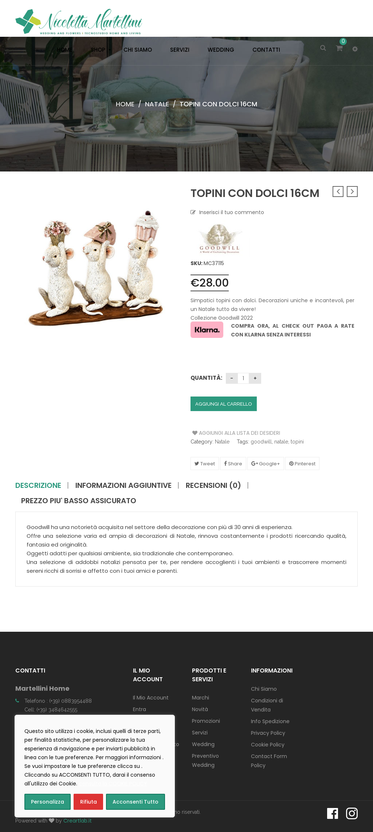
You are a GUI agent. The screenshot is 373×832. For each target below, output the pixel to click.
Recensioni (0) (213, 485)
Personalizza (47, 801)
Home (125, 104)
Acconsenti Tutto (135, 801)
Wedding (203, 744)
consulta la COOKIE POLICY (113, 783)
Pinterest (302, 463)
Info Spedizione (270, 721)
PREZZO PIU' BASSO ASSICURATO (78, 500)
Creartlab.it (77, 820)
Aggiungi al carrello (223, 404)
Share (233, 463)
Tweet (205, 463)
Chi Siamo (264, 689)
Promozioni (206, 721)
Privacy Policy (268, 733)
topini (297, 442)
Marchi (200, 697)
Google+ (265, 463)
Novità (200, 709)
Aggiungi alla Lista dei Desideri (219, 433)
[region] (95, 766)
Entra (139, 709)
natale (281, 442)
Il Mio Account (151, 697)
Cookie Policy (267, 744)
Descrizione (38, 485)
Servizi (200, 732)
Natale (157, 104)
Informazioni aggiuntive (123, 485)
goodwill (261, 442)
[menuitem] (63, 50)
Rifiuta (88, 801)
